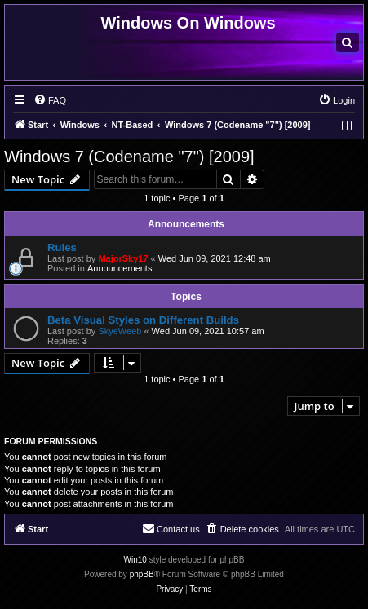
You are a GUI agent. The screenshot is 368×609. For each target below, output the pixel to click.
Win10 (135, 559)
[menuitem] (347, 42)
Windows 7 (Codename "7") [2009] (129, 156)
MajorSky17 (123, 258)
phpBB (142, 574)
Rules (62, 247)
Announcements (120, 268)
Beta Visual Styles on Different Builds (143, 320)
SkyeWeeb (119, 331)
